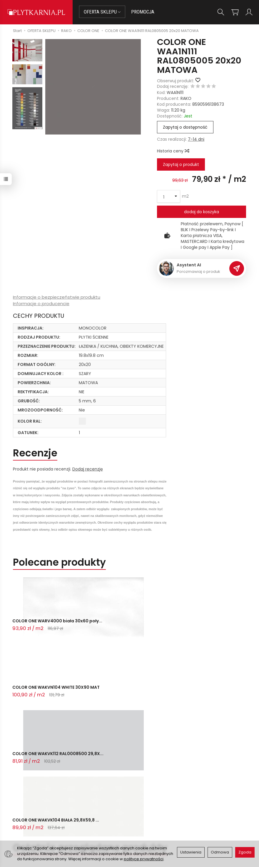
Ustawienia (190, 852)
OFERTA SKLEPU (102, 12)
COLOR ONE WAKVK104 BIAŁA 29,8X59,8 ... (43, 693)
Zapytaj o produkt (181, 164)
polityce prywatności (143, 859)
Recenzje (35, 453)
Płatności (87, 801)
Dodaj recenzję (87, 469)
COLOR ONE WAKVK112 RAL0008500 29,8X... (196, 625)
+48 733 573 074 (42, 815)
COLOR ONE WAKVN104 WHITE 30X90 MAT (124, 625)
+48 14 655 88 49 (42, 808)
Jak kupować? (92, 794)
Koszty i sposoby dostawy (94, 823)
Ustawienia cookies (97, 833)
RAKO (186, 98)
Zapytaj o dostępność (185, 127)
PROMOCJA (142, 12)
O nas (139, 801)
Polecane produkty (59, 562)
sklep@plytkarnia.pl (44, 801)
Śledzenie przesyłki (41, 822)
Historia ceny (173, 151)
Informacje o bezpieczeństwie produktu (56, 297)
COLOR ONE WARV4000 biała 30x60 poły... (44, 625)
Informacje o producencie (41, 303)
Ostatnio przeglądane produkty (90, 718)
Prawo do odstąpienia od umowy (100, 811)
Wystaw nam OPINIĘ (153, 823)
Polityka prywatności (154, 816)
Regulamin (144, 808)
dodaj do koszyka (201, 212)
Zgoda (244, 852)
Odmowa (220, 852)
